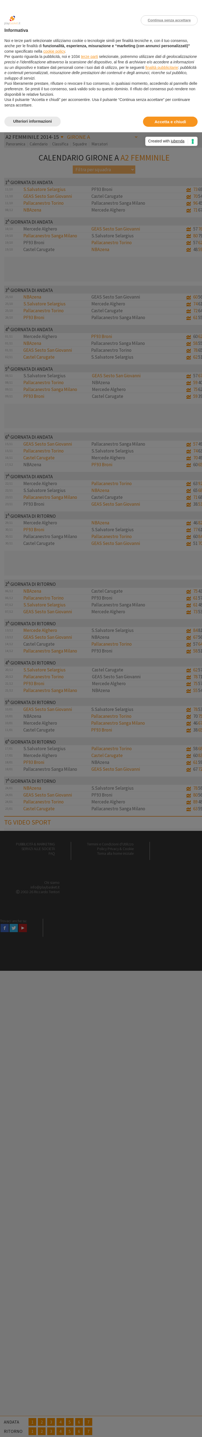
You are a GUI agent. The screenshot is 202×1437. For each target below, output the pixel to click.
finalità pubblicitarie (161, 67)
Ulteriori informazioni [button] (32, 121)
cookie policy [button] (54, 51)
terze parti (89, 56)
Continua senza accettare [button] (169, 20)
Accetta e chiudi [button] (170, 121)
